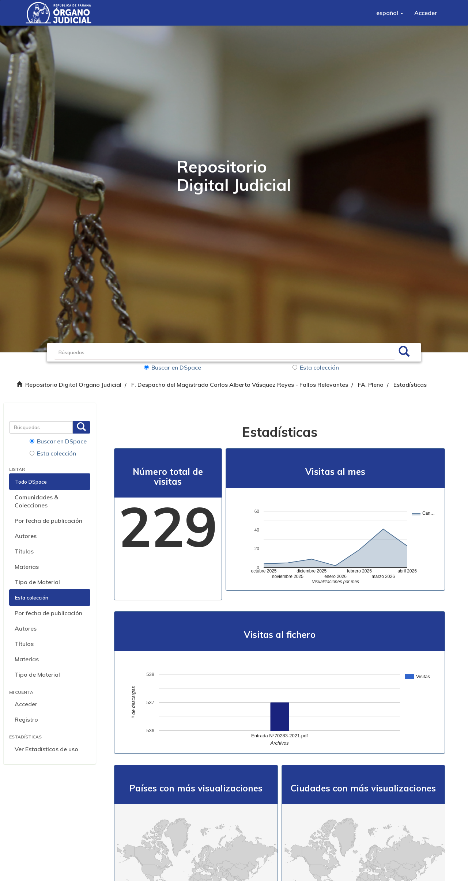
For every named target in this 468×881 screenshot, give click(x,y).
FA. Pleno (371, 384)
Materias (27, 566)
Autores (26, 536)
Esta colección (315, 367)
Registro (26, 719)
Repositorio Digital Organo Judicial (73, 384)
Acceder (26, 704)
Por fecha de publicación (48, 520)
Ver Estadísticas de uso (46, 749)
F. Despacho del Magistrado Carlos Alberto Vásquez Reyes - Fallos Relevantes (239, 384)
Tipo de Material (37, 582)
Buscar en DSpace (172, 367)
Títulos (24, 551)
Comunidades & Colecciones (36, 501)
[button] (390, 13)
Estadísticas (410, 384)
